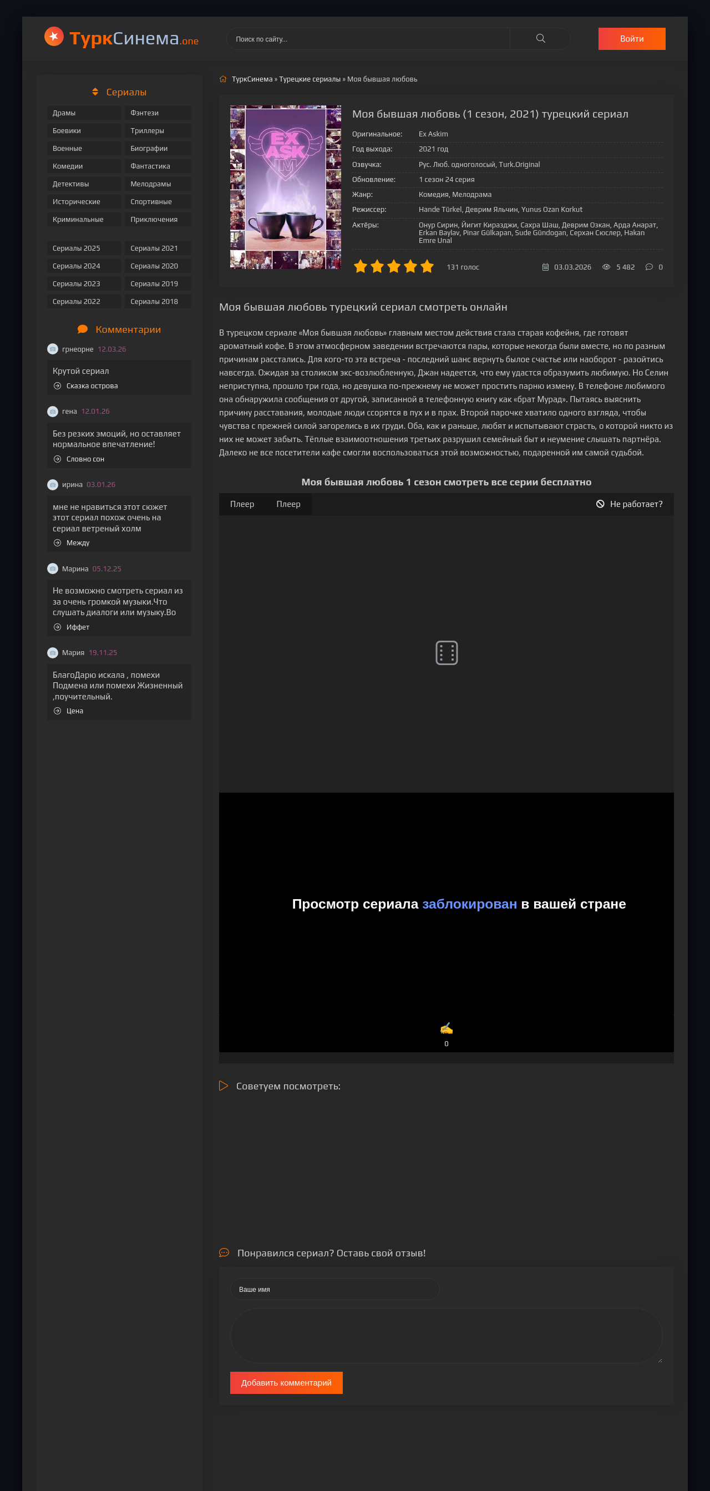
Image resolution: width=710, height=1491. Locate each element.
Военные (67, 148)
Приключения (154, 219)
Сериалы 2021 (154, 248)
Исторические (76, 201)
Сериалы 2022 (76, 301)
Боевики (67, 130)
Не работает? (629, 504)
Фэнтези (144, 113)
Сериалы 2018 (154, 301)
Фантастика (150, 166)
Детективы (71, 184)
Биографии (149, 148)
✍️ (447, 1035)
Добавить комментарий (286, 1382)
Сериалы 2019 (154, 284)
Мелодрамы (150, 184)
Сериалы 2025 (76, 248)
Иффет (71, 627)
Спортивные (150, 201)
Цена (68, 710)
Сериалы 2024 (76, 266)
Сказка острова (86, 385)
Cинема (134, 37)
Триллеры (147, 130)
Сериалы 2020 (154, 266)
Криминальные (78, 219)
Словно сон (79, 459)
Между (71, 542)
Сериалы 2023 (76, 284)
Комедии (68, 166)
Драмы (64, 113)
